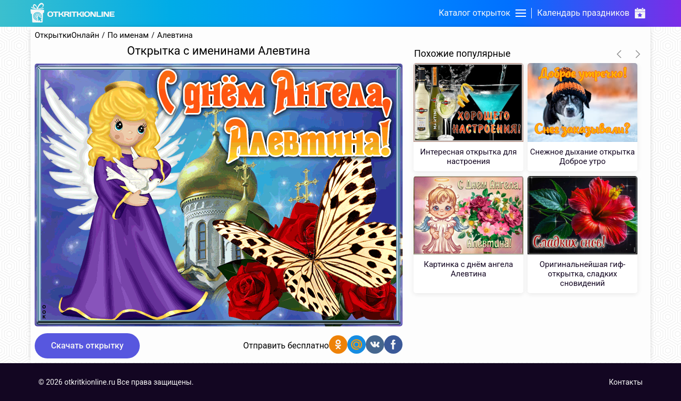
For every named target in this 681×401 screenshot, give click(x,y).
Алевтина (175, 35)
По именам (128, 35)
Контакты (626, 382)
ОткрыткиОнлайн (67, 35)
